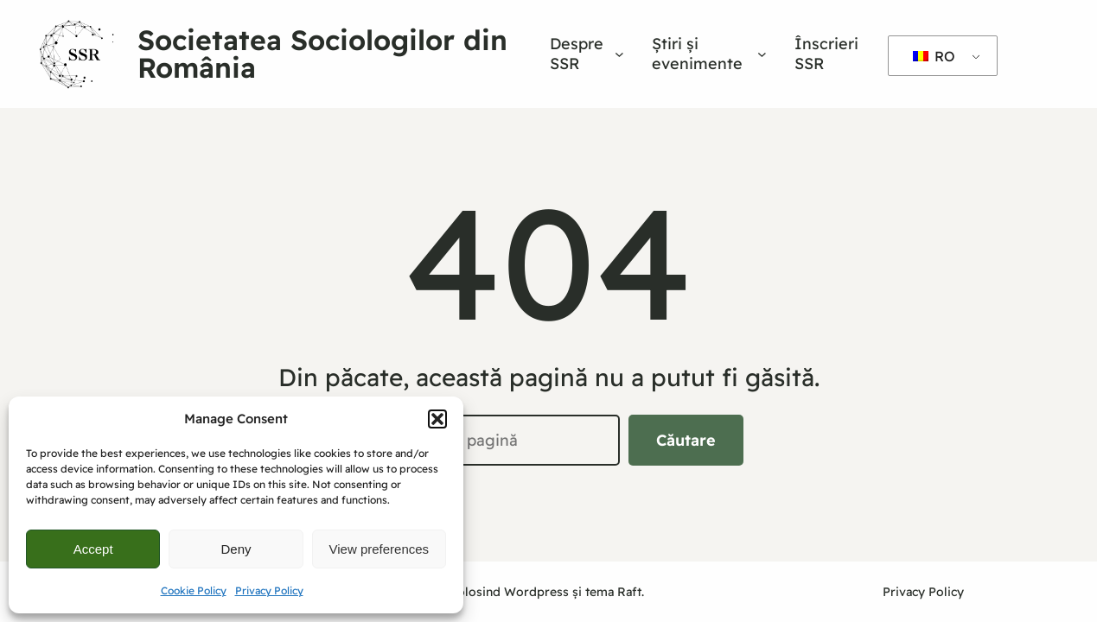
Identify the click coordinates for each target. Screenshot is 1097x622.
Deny (235, 549)
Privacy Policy (269, 590)
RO (934, 56)
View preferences (379, 549)
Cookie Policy (193, 590)
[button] (437, 419)
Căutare (686, 440)
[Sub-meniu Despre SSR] (619, 54)
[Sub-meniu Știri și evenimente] (762, 54)
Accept (93, 549)
